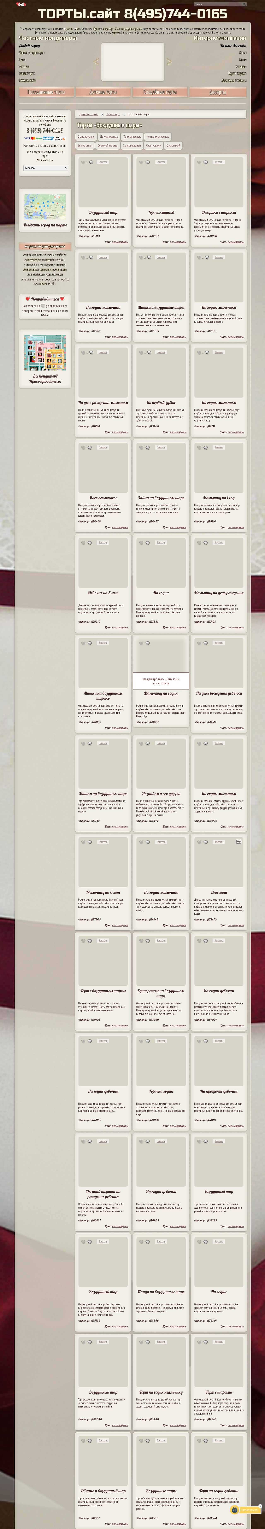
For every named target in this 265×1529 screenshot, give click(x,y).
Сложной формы (108, 145)
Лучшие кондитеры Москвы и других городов (117, 29)
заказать (116, 32)
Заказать (103, 162)
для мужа (46, 264)
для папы (60, 264)
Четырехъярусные (158, 136)
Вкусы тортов (237, 73)
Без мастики (85, 145)
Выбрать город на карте (45, 224)
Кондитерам (27, 73)
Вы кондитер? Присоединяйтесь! (45, 378)
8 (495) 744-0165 (45, 130)
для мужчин (31, 264)
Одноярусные (86, 136)
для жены (46, 269)
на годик (48, 254)
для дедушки (54, 274)
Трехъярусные (132, 136)
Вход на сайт (27, 80)
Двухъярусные (109, 136)
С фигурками (153, 145)
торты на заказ (72, 29)
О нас (242, 52)
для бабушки (35, 274)
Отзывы (24, 66)
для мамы (60, 269)
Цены (22, 59)
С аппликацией (132, 145)
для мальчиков (32, 254)
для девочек (33, 259)
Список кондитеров (32, 52)
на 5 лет (62, 254)
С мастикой (173, 145)
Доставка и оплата (234, 80)
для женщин (31, 269)
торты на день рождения (45, 246)
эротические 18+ (45, 283)
